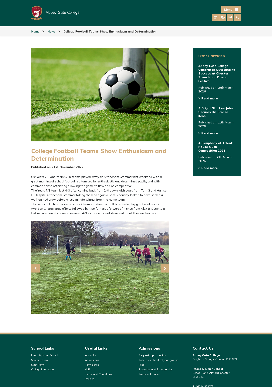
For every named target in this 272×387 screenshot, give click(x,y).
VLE (87, 369)
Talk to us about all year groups (158, 360)
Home (35, 31)
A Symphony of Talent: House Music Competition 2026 (215, 146)
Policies (89, 379)
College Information (43, 369)
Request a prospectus (152, 355)
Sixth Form (37, 364)
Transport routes (149, 374)
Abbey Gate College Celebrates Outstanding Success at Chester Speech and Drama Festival (216, 73)
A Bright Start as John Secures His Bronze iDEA (215, 112)
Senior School (39, 360)
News (51, 31)
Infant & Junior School (44, 355)
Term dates (92, 364)
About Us (91, 355)
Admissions (92, 360)
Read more (209, 98)
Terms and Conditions (98, 374)
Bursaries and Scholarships (155, 369)
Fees (141, 364)
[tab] (215, 17)
